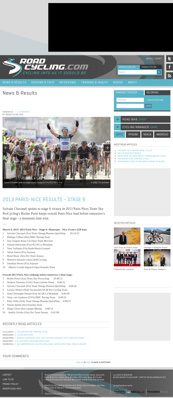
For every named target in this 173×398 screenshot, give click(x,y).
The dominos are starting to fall (32, 332)
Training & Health (94, 82)
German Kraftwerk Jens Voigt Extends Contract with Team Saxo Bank (50, 338)
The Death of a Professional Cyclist (135, 151)
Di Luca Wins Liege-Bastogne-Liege (33, 341)
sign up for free (154, 100)
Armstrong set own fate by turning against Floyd (142, 156)
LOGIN (148, 106)
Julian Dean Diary (25, 335)
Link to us (8, 379)
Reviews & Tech (42, 82)
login (88, 362)
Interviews (67, 82)
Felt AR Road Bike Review (129, 153)
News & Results (14, 82)
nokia (147, 134)
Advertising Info (12, 389)
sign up (79, 362)
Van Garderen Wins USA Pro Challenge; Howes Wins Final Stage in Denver (51, 344)
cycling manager (140, 127)
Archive (149, 59)
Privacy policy (10, 384)
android (162, 134)
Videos (118, 82)
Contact (158, 59)
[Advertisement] (105, 27)
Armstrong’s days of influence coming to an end (141, 162)
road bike (134, 119)
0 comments (23, 112)
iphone (133, 134)
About (132, 82)
